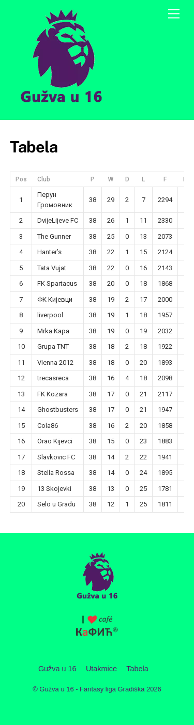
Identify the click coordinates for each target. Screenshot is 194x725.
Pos (21, 179)
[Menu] (173, 14)
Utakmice (101, 669)
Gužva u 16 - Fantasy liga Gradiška (91, 689)
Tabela (137, 669)
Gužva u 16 (57, 669)
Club (43, 179)
